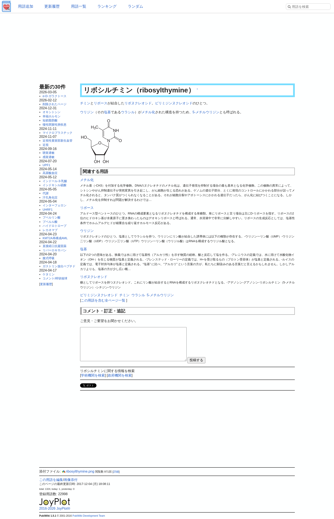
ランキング (107, 6)
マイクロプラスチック (57, 132)
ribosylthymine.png (78, 471)
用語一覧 (78, 6)
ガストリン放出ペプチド (59, 266)
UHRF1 (48, 209)
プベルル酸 (50, 221)
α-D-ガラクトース (54, 96)
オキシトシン (51, 112)
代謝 (46, 193)
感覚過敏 (49, 157)
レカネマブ (50, 230)
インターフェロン (54, 205)
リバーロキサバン (54, 250)
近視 (46, 145)
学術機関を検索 (93, 375)
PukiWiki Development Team (88, 515)
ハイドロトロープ (54, 225)
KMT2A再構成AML (55, 238)
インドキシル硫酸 (54, 185)
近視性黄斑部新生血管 (57, 140)
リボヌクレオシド (138, 103)
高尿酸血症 (50, 173)
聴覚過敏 (49, 152)
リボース (100, 103)
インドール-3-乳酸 (55, 181)
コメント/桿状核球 (55, 278)
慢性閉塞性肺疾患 (54, 124)
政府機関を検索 (120, 375)
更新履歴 (52, 6)
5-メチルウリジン (206, 112)
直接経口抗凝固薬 (54, 246)
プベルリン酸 (51, 217)
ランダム (135, 6)
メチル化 (148, 112)
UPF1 (46, 165)
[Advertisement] (167, 47)
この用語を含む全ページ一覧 (103, 300)
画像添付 (71, 480)
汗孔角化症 (50, 197)
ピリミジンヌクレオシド (174, 103)
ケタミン (49, 274)
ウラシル (128, 112)
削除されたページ (54, 104)
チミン (85, 103)
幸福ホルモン (51, 116)
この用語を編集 (51, 480)
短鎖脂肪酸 (50, 120)
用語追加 (25, 6)
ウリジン (87, 112)
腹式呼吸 (49, 258)
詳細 (116, 471)
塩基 (107, 112)
